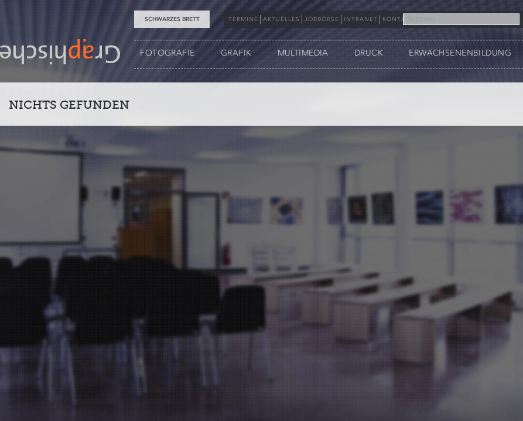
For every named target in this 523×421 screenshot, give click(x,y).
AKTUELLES (281, 19)
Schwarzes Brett (172, 19)
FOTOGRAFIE (167, 53)
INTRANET (361, 19)
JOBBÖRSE (322, 19)
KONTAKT (398, 19)
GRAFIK (236, 53)
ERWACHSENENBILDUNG (460, 53)
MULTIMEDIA (303, 53)
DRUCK (368, 53)
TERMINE (243, 19)
